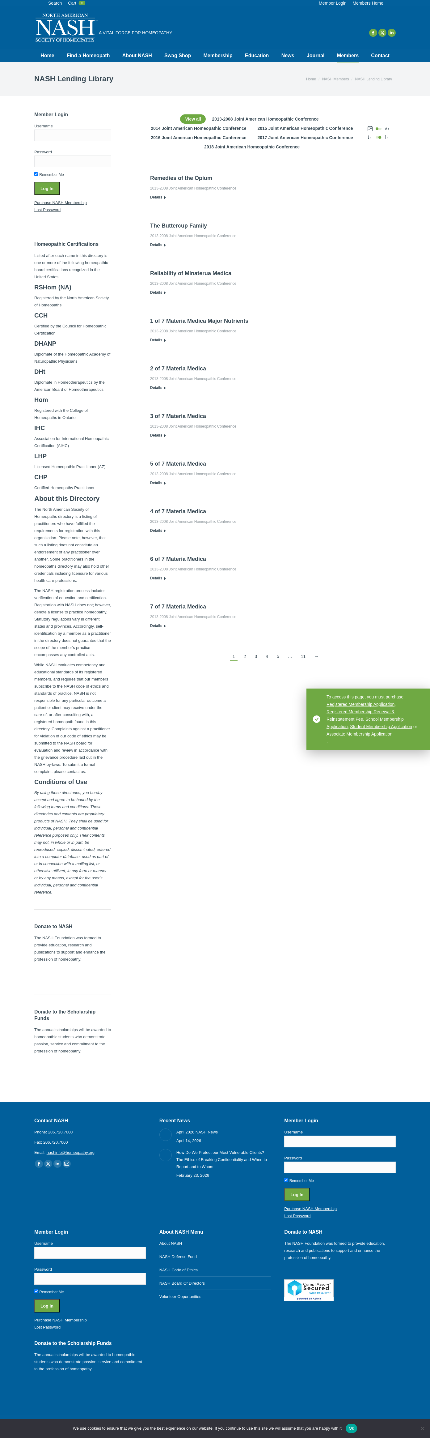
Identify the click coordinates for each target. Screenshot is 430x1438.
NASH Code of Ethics (178, 1270)
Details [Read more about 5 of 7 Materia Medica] (156, 483)
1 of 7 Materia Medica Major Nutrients (199, 321)
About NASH (170, 1243)
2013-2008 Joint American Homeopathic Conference (193, 188)
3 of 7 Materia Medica (178, 416)
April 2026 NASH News (197, 1132)
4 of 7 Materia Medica (178, 511)
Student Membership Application (393, 726)
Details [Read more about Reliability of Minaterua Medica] (156, 292)
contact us (76, 771)
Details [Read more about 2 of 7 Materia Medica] (156, 388)
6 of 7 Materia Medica (178, 559)
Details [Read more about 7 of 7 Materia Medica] (156, 626)
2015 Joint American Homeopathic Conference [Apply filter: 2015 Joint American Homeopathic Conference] (305, 128)
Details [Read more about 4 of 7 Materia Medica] (156, 530)
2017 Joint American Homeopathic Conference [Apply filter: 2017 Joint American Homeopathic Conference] (305, 137)
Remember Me (49, 175)
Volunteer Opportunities (180, 1296)
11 (303, 656)
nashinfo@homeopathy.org (71, 1152)
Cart (76, 3)
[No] (422, 1428)
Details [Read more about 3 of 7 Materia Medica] (156, 435)
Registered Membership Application (373, 704)
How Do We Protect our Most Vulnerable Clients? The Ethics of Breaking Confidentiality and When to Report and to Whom (221, 1159)
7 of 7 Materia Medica (178, 607)
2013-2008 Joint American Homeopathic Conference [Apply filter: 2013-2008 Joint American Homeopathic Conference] (265, 119)
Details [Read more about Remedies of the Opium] (156, 197)
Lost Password (47, 209)
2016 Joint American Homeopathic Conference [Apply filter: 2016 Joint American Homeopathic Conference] (198, 137)
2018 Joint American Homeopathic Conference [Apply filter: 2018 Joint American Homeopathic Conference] (252, 146)
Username (43, 126)
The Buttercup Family (178, 226)
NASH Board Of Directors (182, 1283)
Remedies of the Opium (181, 178)
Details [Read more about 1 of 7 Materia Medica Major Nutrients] (156, 340)
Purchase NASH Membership (60, 202)
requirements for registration (59, 530)
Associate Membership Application (372, 734)
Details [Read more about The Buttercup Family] (156, 245)
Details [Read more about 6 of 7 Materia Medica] (156, 578)
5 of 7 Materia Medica (178, 464)
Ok (351, 1428)
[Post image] (165, 1135)
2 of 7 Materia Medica (178, 368)
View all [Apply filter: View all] (193, 119)
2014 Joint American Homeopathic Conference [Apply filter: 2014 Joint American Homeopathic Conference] (198, 128)
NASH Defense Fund (178, 1256)
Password (43, 152)
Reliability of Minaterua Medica (190, 273)
